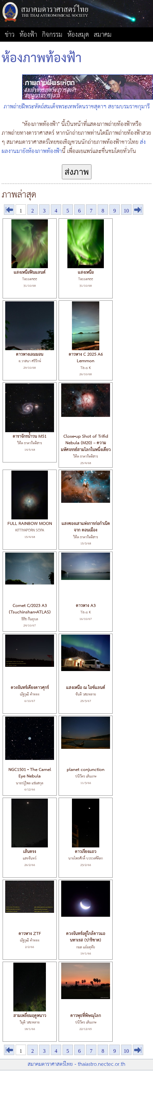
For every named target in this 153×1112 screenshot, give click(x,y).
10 (126, 210)
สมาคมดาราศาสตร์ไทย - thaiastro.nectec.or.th (76, 1064)
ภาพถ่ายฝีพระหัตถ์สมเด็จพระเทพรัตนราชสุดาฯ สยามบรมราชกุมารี (77, 106)
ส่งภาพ (76, 171)
